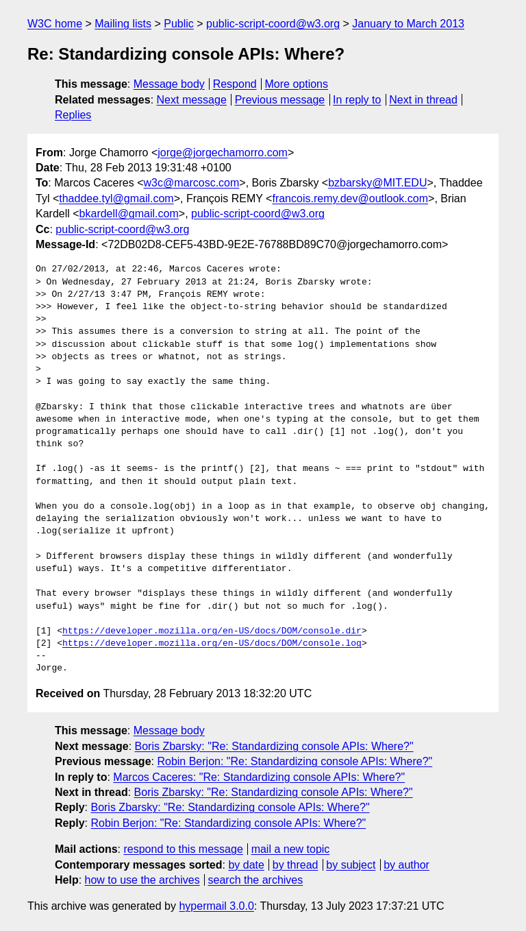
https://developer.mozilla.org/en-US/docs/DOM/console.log (212, 644)
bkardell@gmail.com (129, 213)
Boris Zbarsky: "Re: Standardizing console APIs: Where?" (274, 746)
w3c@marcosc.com (192, 183)
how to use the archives (142, 880)
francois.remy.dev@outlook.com (350, 198)
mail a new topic (290, 849)
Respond (235, 84)
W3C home (54, 23)
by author (406, 865)
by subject (350, 865)
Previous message (280, 100)
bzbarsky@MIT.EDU (377, 183)
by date (246, 865)
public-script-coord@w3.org (273, 23)
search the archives (255, 880)
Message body (169, 84)
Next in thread (423, 100)
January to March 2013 (408, 23)
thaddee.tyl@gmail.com (116, 198)
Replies (73, 115)
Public (179, 23)
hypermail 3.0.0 (216, 906)
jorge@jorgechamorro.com (223, 152)
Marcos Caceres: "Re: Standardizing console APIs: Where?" (259, 777)
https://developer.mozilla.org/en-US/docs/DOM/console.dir (212, 631)
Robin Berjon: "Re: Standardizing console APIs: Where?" (294, 761)
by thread (295, 865)
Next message (192, 100)
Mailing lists (123, 23)
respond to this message (182, 849)
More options (297, 84)
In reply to (357, 100)
